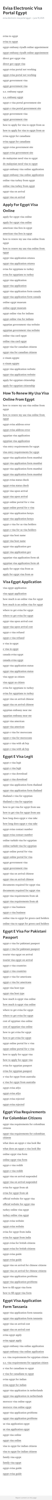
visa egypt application (14, 593)
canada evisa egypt (13, 660)
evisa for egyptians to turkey (18, 274)
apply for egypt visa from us (18, 574)
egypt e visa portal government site (22, 108)
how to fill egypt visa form (17, 1292)
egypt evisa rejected (13, 1104)
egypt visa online (12, 1440)
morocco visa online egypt (17, 1407)
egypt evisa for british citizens (19, 1248)
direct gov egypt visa (14, 63)
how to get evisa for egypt (17, 1037)
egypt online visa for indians (18, 319)
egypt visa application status (18, 671)
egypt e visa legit (12, 768)
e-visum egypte (11, 363)
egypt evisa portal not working (19, 74)
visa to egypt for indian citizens (20, 1451)
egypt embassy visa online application (23, 174)
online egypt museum (14, 307)
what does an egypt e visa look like (22, 1148)
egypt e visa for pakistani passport (21, 949)
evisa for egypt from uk (15, 1193)
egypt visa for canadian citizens (20, 352)
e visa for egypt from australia (19, 1082)
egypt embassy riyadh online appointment (25, 52)
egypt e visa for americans (17, 982)
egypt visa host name (14, 540)
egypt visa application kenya (18, 518)
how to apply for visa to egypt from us (24, 130)
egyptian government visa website (21, 330)
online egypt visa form (15, 1159)
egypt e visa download (15, 779)
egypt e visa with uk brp (16, 748)
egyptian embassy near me (17, 715)
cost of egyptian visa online (17, 1026)
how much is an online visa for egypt (23, 604)
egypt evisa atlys (12, 1093)
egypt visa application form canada (22, 296)
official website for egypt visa (19, 1204)
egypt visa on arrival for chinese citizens (24, 1270)
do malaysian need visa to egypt (20, 163)
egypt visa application (14, 285)
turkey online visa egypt (16, 1215)
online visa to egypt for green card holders (26, 923)
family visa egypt (12, 1462)
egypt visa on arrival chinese (18, 704)
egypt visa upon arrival (15, 496)
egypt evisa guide (12, 1259)
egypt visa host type (13, 993)
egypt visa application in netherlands (23, 1396)
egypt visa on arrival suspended (20, 1182)
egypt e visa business (14, 912)
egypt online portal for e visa (18, 507)
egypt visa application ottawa (19, 263)
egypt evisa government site (18, 152)
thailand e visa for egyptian (17, 801)
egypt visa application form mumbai (22, 463)
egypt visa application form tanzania (22, 1318)
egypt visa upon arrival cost (18, 626)
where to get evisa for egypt (18, 615)
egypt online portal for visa (17, 857)
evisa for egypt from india (17, 1237)
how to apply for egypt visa (18, 1059)
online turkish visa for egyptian (20, 845)
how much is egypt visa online (19, 1004)
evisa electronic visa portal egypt (17, 18)
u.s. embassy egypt (13, 97)
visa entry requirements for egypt (21, 452)
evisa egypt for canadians (16, 141)
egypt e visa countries (14, 971)
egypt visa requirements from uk (20, 901)
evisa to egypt (10, 41)
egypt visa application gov (17, 552)
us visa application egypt (16, 1429)
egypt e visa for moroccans (17, 737)
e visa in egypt (10, 649)
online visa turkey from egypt (19, 186)
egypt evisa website (13, 1226)
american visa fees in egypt (17, 233)
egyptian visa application (16, 441)
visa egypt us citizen (14, 682)
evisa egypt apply (12, 1340)
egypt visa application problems (20, 1281)
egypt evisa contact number (18, 834)
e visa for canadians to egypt (18, 1373)
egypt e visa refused (13, 637)
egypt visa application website (19, 374)
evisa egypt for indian (14, 1384)
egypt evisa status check (16, 485)
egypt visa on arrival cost (16, 1329)
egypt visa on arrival (14, 197)
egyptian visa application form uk (21, 563)
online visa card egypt (15, 341)
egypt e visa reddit (13, 1170)
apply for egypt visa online (17, 222)
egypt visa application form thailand (22, 790)
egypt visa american (13, 726)
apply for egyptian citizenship (19, 385)
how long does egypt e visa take (20, 823)
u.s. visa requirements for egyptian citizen (25, 1362)
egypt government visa (15, 86)
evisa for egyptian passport (17, 1071)
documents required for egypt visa (21, 890)
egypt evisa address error (16, 429)
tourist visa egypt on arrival (18, 960)
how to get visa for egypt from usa (21, 812)
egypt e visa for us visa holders (19, 529)
